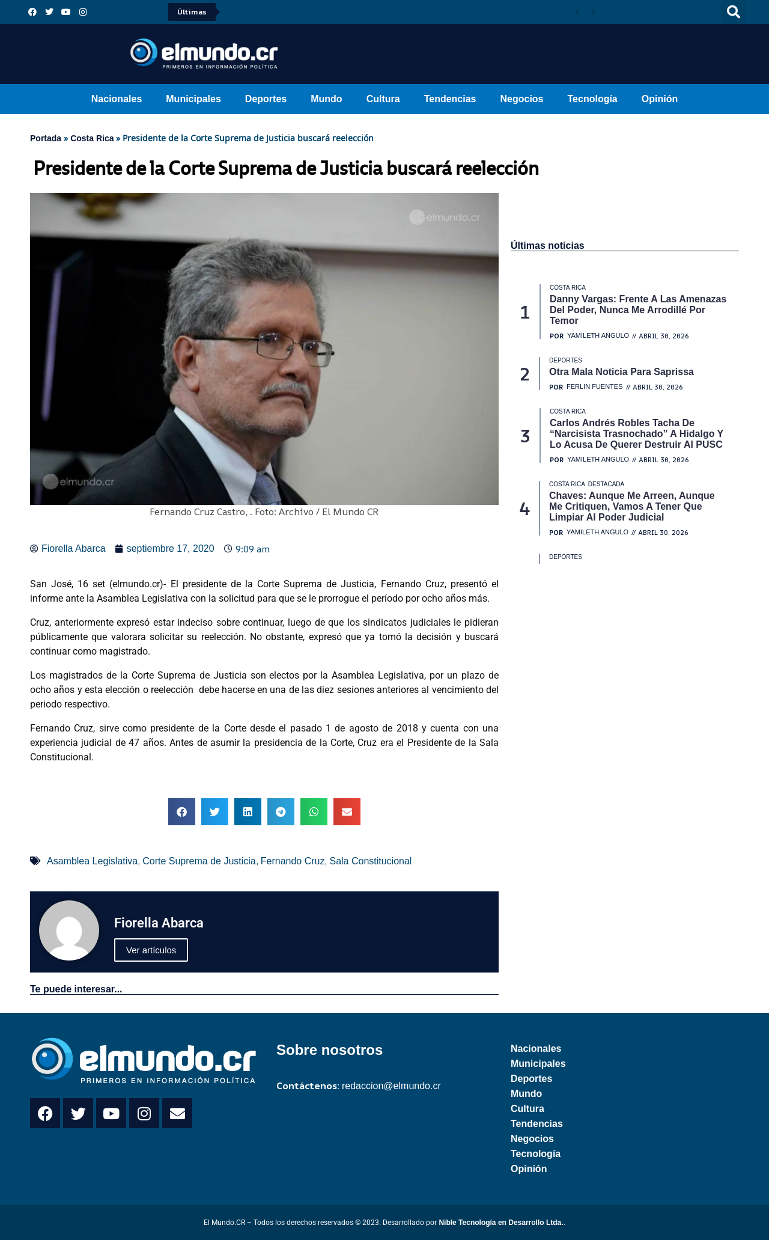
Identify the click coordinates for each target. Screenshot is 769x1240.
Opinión (660, 99)
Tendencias (450, 99)
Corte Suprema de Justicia (199, 861)
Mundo (326, 99)
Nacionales (116, 99)
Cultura (383, 99)
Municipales (193, 99)
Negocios (521, 99)
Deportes (266, 99)
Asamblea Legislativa (92, 861)
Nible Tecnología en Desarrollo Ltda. (501, 1222)
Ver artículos (151, 950)
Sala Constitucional (370, 861)
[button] (734, 12)
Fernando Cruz (293, 861)
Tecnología (593, 99)
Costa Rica (92, 138)
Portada (45, 138)
